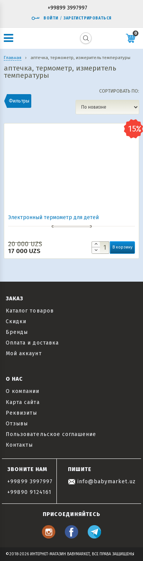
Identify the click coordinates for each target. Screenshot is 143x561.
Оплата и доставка (32, 343)
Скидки (16, 321)
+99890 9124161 (29, 492)
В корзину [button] (122, 247)
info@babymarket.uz (102, 481)
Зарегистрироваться (87, 18)
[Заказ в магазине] (107, 107)
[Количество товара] (100, 247)
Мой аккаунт (24, 353)
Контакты (19, 445)
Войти (44, 18)
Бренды (17, 332)
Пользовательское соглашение (51, 434)
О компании (23, 391)
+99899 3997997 (67, 8)
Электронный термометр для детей (53, 217)
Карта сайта (23, 402)
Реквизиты (21, 413)
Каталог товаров (30, 311)
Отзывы (17, 423)
